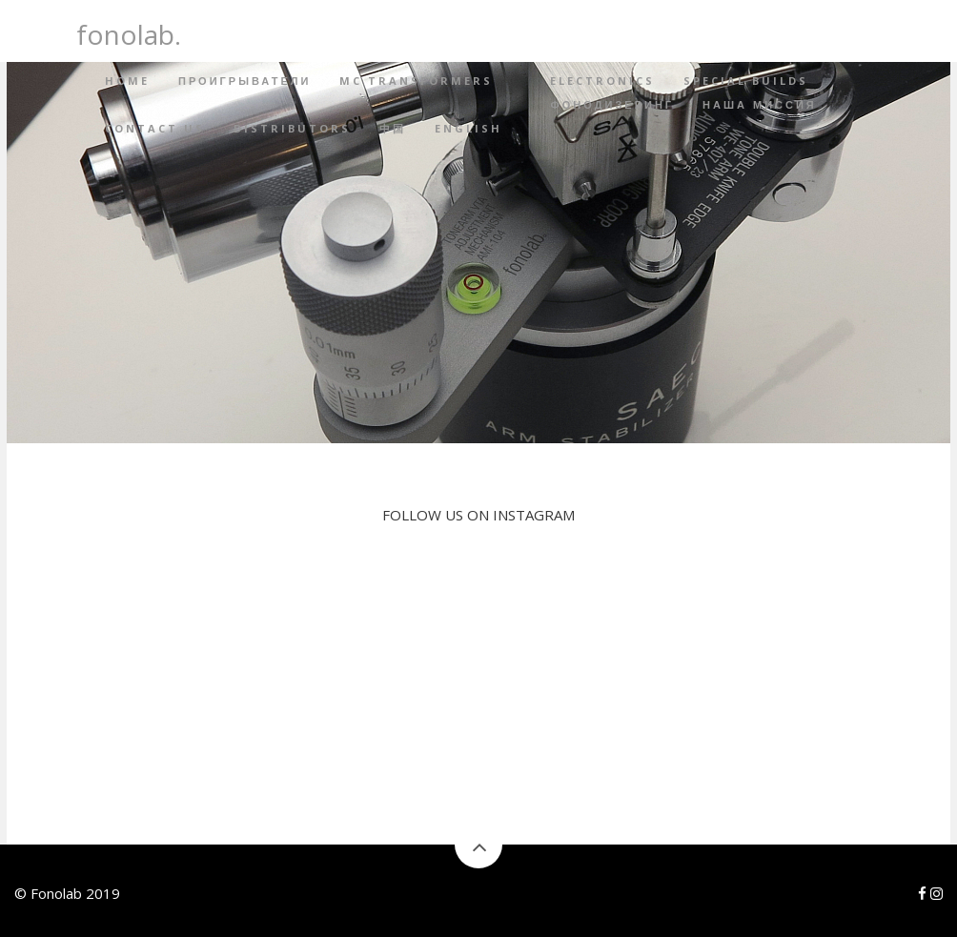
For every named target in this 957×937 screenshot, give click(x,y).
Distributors (292, 128)
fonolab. (128, 32)
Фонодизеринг (612, 104)
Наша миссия (759, 104)
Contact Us (155, 128)
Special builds (745, 80)
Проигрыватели (244, 80)
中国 (392, 128)
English (468, 128)
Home (127, 80)
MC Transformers (416, 80)
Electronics (602, 80)
